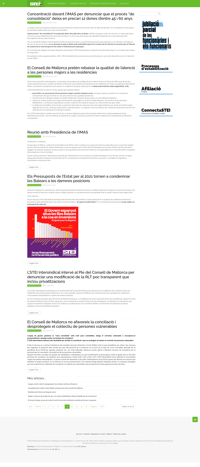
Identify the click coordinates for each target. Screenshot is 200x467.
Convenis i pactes (78, 3)
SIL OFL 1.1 (56, 454)
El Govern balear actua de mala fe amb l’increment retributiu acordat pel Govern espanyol (62, 405)
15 (81, 411)
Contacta (86, 438)
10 (58, 411)
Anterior (38, 411)
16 (86, 411)
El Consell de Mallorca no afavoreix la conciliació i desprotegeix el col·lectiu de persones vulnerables (75, 328)
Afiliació (109, 438)
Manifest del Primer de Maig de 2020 (42, 397)
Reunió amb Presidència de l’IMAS (59, 136)
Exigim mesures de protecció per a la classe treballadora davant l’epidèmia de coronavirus (62, 401)
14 (77, 411)
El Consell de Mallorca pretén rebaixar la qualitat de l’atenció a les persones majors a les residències (76, 74)
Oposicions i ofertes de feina (103, 3)
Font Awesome (32, 454)
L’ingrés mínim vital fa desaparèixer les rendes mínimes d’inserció (52, 389)
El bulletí (124, 3)
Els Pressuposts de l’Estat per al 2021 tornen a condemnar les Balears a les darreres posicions (72, 182)
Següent (93, 411)
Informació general (57, 3)
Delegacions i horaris (98, 438)
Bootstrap (30, 451)
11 (62, 411)
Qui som (79, 438)
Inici (30, 411)
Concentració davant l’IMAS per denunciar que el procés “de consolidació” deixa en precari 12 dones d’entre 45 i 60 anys (80, 18)
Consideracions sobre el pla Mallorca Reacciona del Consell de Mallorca (55, 393)
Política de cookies (119, 438)
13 (72, 411)
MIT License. (81, 451)
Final (102, 411)
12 (67, 411)
